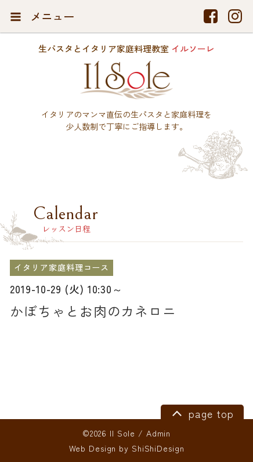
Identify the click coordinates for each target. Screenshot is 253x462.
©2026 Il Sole (108, 433)
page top (201, 413)
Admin (158, 433)
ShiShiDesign (158, 448)
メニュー (42, 16)
